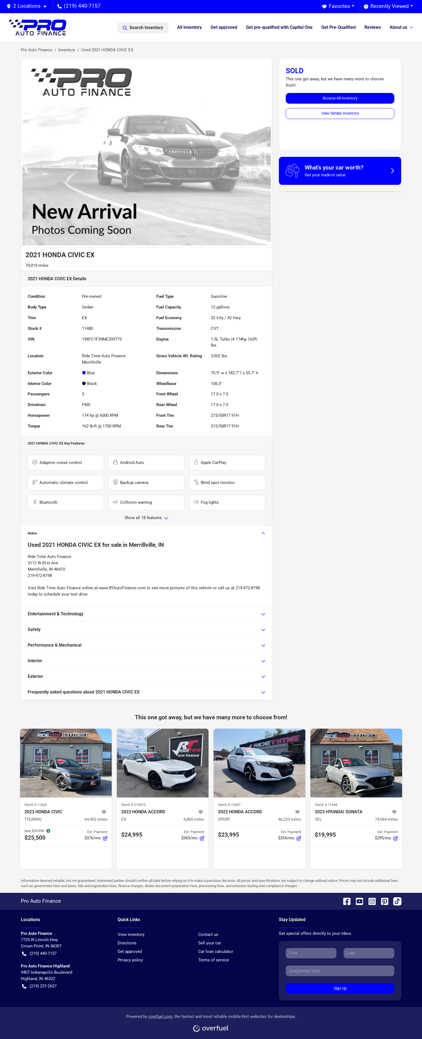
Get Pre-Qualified (338, 27)
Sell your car (209, 943)
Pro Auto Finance (36, 49)
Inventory (66, 49)
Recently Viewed (386, 6)
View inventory (131, 934)
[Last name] (369, 953)
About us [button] (398, 27)
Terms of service (213, 960)
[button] (28, 6)
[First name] (311, 953)
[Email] (340, 970)
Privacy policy (130, 960)
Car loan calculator (215, 951)
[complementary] (405, 1022)
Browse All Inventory (340, 98)
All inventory (189, 27)
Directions (127, 943)
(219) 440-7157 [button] (79, 6)
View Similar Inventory (340, 113)
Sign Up (340, 988)
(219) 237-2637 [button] (39, 986)
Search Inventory (143, 27)
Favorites (336, 6)
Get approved (224, 27)
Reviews (372, 27)
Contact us (208, 934)
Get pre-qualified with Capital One (279, 27)
